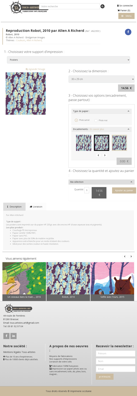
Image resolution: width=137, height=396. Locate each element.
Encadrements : (88, 129)
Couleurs (20, 40)
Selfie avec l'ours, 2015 (112, 296)
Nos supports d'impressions (63, 358)
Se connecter (125, 5)
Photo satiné (82, 120)
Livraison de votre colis (60, 361)
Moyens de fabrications (61, 356)
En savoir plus (97, 129)
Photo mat (100, 120)
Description (14, 206)
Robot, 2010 (68, 296)
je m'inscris (104, 376)
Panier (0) (124, 10)
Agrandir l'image (35, 69)
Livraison (36, 206)
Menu (126, 15)
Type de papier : (81, 111)
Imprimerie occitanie (80, 391)
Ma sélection (76, 181)
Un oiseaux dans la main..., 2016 (24, 296)
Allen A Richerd (34, 40)
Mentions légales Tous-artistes (19, 352)
